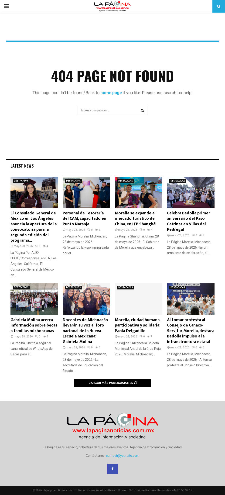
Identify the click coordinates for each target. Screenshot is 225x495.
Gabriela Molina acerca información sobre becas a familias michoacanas (33, 325)
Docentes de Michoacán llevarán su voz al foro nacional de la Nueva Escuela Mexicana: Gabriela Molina (85, 330)
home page (111, 92)
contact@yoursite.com (122, 455)
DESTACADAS (21, 180)
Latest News (22, 166)
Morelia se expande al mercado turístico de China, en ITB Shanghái (136, 219)
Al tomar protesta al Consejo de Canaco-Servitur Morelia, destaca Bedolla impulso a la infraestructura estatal (190, 330)
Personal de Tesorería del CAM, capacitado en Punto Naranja (84, 219)
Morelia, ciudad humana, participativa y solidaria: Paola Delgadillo (137, 325)
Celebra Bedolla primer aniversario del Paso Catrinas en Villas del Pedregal (188, 221)
